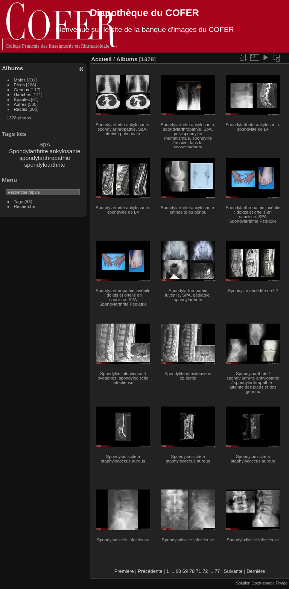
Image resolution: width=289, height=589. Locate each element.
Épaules (22, 99)
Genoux (21, 89)
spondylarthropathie (44, 158)
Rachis (20, 109)
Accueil (101, 59)
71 (198, 571)
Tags (18, 201)
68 (178, 571)
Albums (12, 68)
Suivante (233, 571)
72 (205, 571)
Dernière (255, 571)
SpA (44, 144)
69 (185, 571)
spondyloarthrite (44, 164)
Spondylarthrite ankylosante (45, 151)
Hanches (22, 94)
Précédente (150, 571)
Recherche (24, 206)
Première (124, 571)
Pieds (19, 84)
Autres (20, 104)
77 (217, 571)
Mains (20, 79)
